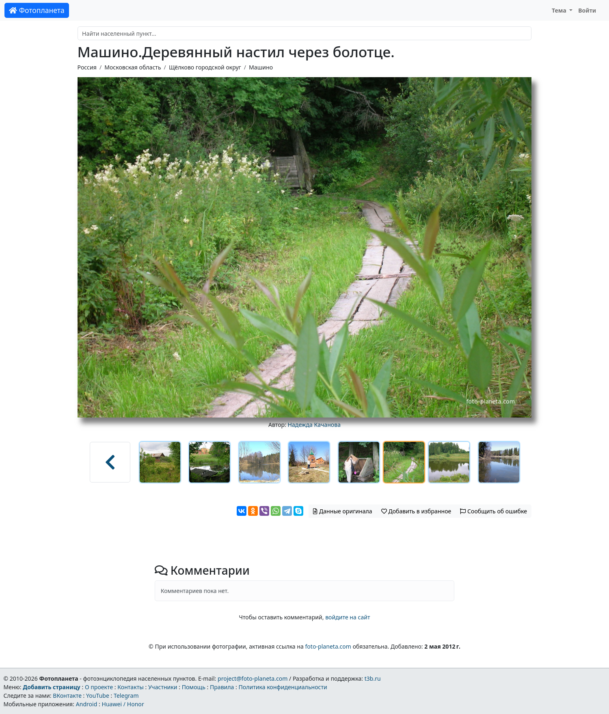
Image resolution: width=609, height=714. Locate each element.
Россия (87, 67)
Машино (261, 67)
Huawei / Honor (123, 704)
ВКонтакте (67, 695)
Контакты (130, 687)
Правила (222, 687)
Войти (587, 10)
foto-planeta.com (328, 646)
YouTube (97, 695)
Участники (162, 687)
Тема (560, 10)
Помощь (193, 687)
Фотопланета (37, 10)
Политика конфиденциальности (283, 687)
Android (86, 704)
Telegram (126, 695)
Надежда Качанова (314, 424)
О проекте (99, 687)
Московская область (132, 67)
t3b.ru (373, 678)
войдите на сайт (347, 617)
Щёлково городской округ (205, 67)
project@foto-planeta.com (252, 678)
